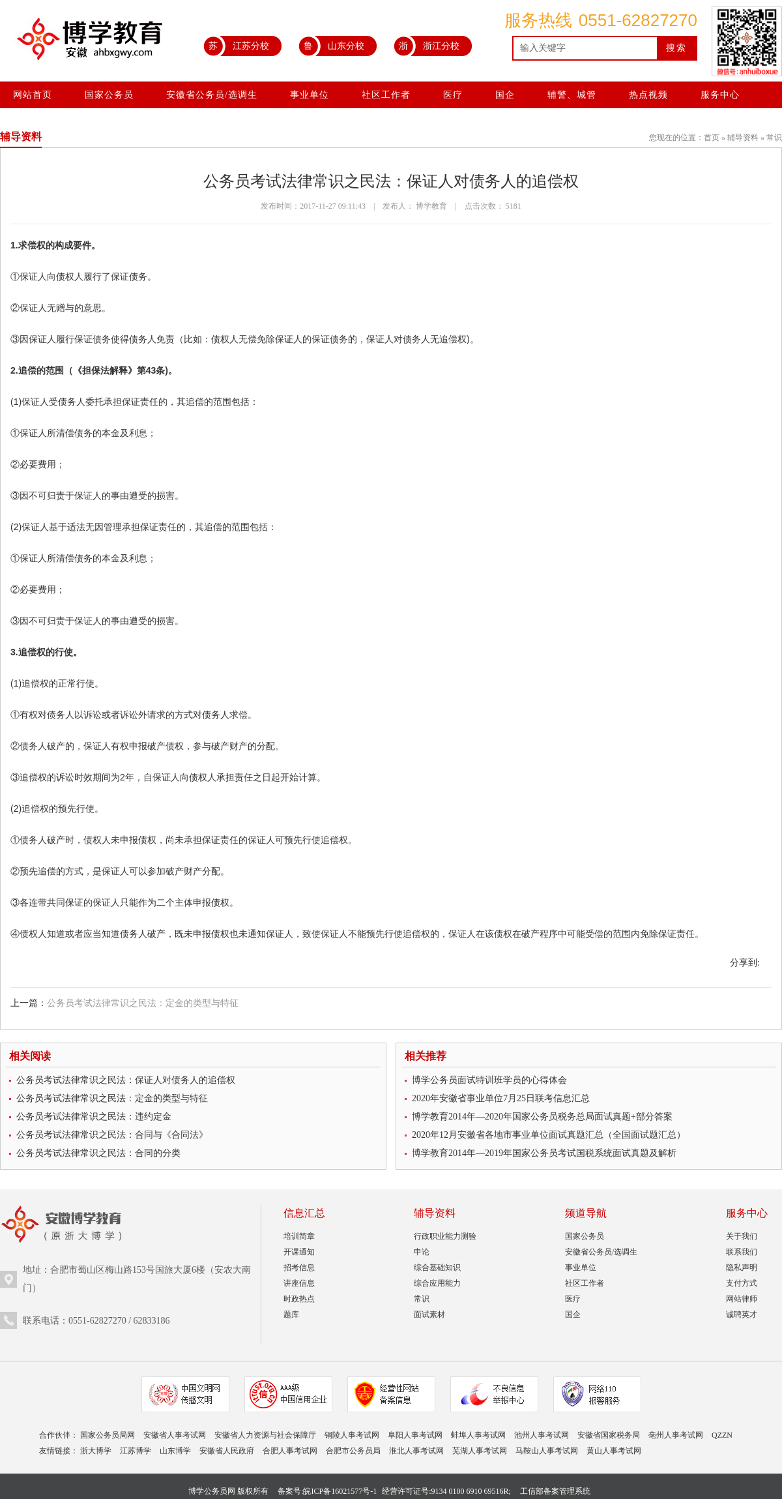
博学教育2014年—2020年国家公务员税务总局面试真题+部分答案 (542, 1116)
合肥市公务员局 (353, 1450)
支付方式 (741, 1283)
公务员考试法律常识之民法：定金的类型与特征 (143, 1003)
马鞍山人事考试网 (546, 1450)
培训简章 (299, 1236)
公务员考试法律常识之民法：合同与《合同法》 (112, 1135)
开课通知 (299, 1251)
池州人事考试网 (541, 1435)
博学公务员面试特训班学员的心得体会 (489, 1080)
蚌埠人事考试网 (478, 1435)
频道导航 (586, 1213)
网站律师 (741, 1298)
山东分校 (331, 45)
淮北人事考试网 (416, 1450)
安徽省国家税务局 (608, 1435)
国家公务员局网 (107, 1435)
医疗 (453, 95)
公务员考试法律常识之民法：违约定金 (93, 1116)
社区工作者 (386, 95)
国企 (505, 95)
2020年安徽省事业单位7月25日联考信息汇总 (501, 1098)
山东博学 (175, 1450)
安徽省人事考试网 (174, 1435)
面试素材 (429, 1314)
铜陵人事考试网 (352, 1435)
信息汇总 (304, 1213)
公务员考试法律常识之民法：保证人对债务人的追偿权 (125, 1080)
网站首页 (32, 95)
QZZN (722, 1435)
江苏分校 (236, 45)
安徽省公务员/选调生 (211, 95)
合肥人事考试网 (290, 1450)
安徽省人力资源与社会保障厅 (265, 1435)
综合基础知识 (437, 1267)
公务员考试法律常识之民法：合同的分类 (98, 1153)
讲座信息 (299, 1283)
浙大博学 (95, 1450)
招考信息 (299, 1267)
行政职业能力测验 (445, 1236)
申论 (421, 1251)
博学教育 (431, 206)
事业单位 (309, 95)
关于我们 (741, 1236)
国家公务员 (109, 95)
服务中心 (720, 95)
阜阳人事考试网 (415, 1435)
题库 (291, 1314)
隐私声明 (741, 1267)
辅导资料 (743, 137)
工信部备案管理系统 (555, 1491)
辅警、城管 (571, 95)
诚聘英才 (741, 1314)
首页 (711, 137)
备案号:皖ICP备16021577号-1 (327, 1491)
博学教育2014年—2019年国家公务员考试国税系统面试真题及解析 (544, 1153)
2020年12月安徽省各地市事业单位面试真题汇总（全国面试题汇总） (549, 1135)
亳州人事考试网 (675, 1435)
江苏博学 (135, 1450)
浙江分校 (426, 45)
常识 (774, 137)
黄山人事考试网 (613, 1450)
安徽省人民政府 (226, 1450)
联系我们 (741, 1251)
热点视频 (648, 95)
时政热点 (299, 1298)
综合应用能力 (437, 1283)
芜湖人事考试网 (479, 1450)
